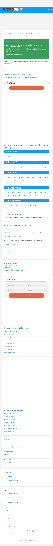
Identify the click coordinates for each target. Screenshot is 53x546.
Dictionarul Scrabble (9, 462)
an (21, 205)
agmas (9, 167)
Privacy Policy (11, 526)
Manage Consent (12, 533)
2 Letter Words (8, 437)
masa (34, 180)
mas (19, 195)
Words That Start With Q (10, 428)
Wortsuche (7, 454)
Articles (10, 476)
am (17, 205)
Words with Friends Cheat (10, 337)
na (35, 205)
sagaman (8, 248)
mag (8, 195)
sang (8, 182)
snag (14, 182)
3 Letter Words (8, 439)
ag (12, 205)
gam (35, 192)
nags (40, 180)
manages (8, 252)
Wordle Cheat (7, 340)
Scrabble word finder (13, 493)
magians (8, 244)
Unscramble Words (9, 346)
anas (27, 177)
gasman (9, 156)
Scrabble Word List (13, 480)
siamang (13, 244)
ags (18, 192)
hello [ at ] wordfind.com (14, 513)
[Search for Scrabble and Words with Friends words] (26, 83)
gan (41, 192)
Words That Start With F (10, 431)
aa (7, 205)
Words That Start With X (10, 434)
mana (21, 180)
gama (46, 177)
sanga (45, 167)
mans (28, 180)
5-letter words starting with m (12, 265)
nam (30, 195)
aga (13, 192)
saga (46, 180)
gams (8, 180)
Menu (49, 9)
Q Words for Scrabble (9, 422)
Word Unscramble (26, 225)
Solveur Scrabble (8, 451)
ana (29, 192)
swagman (8, 255)
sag (36, 195)
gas (46, 192)
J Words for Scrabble (9, 413)
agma (14, 177)
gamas (23, 167)
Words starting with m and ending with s (15, 270)
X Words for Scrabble (9, 419)
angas (16, 167)
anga (33, 177)
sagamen (14, 252)
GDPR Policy (11, 518)
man (13, 195)
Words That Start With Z (10, 425)
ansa (39, 177)
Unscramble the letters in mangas (12, 236)
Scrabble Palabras (9, 460)
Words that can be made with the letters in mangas (18, 74)
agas (8, 177)
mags (15, 180)
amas (21, 177)
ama (24, 192)
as (26, 205)
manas (30, 167)
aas (8, 192)
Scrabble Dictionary (9, 343)
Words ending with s (10, 269)
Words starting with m (10, 267)
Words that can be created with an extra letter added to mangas (21, 77)
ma (31, 205)
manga (37, 167)
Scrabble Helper (8, 349)
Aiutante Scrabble (8, 457)
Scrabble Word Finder (9, 335)
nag (25, 195)
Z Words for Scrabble (9, 416)
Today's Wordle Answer (10, 352)
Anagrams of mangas (10, 76)
